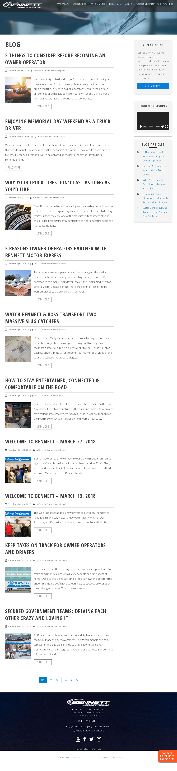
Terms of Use (95, 749)
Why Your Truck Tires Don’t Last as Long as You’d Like (57, 186)
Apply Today (153, 86)
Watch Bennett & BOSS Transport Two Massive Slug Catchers (51, 318)
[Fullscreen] (166, 126)
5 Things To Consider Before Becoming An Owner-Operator (55, 59)
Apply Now (162, 3)
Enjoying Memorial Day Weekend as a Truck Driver (57, 125)
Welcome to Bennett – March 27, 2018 (50, 441)
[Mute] (162, 126)
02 (50, 680)
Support (129, 3)
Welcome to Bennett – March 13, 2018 (50, 495)
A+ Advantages (99, 3)
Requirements (116, 3)
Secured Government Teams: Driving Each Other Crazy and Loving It (55, 615)
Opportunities (80, 3)
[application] (153, 121)
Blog (171, 3)
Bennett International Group (113, 757)
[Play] (141, 126)
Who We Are (64, 3)
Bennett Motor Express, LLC (70, 757)
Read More (42, 106)
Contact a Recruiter (145, 3)
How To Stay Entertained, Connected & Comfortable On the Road (52, 384)
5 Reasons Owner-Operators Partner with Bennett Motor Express (56, 252)
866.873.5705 (167, 759)
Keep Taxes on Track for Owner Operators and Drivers (55, 549)
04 (65, 680)
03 (57, 680)
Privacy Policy (82, 749)
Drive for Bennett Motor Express (50, 70)
